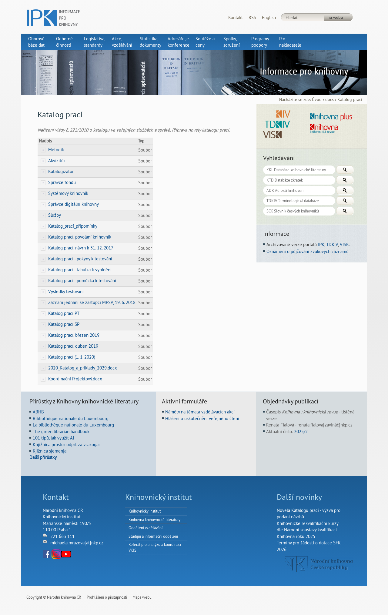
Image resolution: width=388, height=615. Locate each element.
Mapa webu (142, 597)
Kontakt (235, 17)
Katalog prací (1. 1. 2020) (71, 357)
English (269, 17)
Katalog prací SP (63, 324)
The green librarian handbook (61, 431)
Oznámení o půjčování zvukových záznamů (307, 251)
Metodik (56, 149)
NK (319, 564)
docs (329, 99)
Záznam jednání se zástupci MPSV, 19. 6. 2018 (91, 302)
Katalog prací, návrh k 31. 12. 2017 (80, 248)
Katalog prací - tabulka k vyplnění (80, 269)
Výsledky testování (66, 291)
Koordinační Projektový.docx (75, 379)
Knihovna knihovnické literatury (154, 519)
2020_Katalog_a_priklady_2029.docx (82, 368)
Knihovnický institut (145, 511)
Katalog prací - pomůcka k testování (82, 280)
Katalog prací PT (63, 313)
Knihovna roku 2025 (296, 536)
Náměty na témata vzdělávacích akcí (200, 412)
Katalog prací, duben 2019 (73, 346)
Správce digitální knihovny (73, 204)
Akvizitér (56, 160)
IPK (321, 244)
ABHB (38, 412)
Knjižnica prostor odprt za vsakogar (66, 444)
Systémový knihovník (68, 193)
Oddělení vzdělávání (145, 527)
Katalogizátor (61, 171)
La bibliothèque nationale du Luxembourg (73, 425)
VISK (344, 244)
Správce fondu (62, 182)
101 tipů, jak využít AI (53, 438)
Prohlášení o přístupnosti (107, 597)
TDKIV (332, 244)
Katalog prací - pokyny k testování (80, 259)
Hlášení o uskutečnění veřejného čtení (202, 418)
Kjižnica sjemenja (49, 451)
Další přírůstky (43, 457)
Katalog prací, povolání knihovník (79, 237)
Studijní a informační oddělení (153, 536)
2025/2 (301, 431)
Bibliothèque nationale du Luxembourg (71, 418)
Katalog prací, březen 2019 (73, 335)
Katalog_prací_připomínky (72, 226)
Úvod (317, 99)
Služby (54, 215)
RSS (252, 17)
